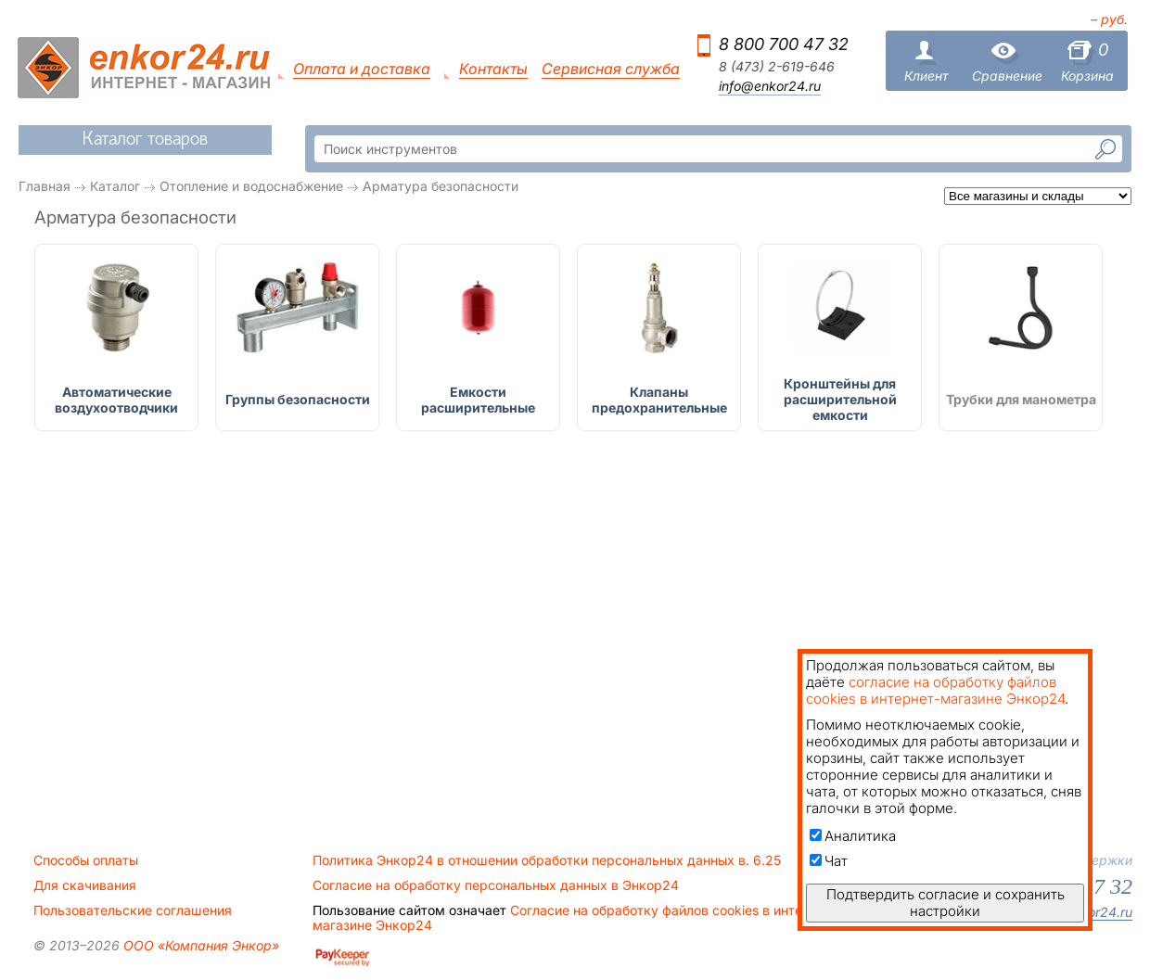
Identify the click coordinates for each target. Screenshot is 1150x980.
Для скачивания (84, 885)
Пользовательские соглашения (132, 910)
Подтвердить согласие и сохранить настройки (945, 902)
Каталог (115, 186)
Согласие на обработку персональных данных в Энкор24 (496, 885)
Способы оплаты (85, 860)
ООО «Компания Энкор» (199, 945)
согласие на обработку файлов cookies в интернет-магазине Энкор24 (935, 690)
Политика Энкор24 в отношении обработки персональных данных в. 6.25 (547, 860)
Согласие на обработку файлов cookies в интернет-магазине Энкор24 (575, 918)
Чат (829, 861)
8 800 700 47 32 (784, 44)
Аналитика (853, 836)
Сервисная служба (611, 69)
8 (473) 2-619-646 (777, 66)
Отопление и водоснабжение (251, 186)
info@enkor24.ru (770, 86)
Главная (44, 186)
